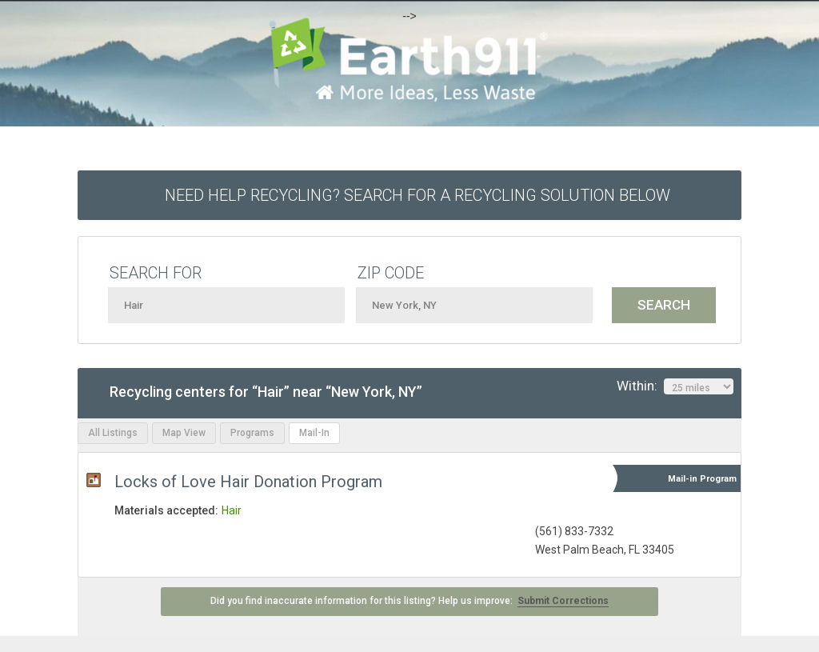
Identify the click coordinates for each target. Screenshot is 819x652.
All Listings (113, 432)
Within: (675, 386)
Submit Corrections (563, 600)
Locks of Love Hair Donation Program (248, 481)
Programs (252, 432)
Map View (184, 432)
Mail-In (314, 432)
